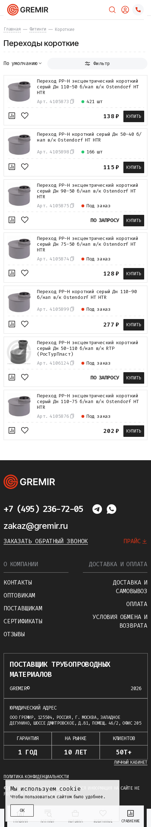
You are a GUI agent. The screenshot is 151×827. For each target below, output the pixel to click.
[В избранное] (24, 115)
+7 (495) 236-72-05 (43, 509)
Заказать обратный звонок (46, 541)
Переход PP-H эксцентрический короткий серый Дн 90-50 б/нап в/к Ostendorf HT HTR (87, 191)
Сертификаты (23, 621)
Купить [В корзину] (133, 116)
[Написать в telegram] (97, 509)
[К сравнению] (11, 115)
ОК (22, 810)
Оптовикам (19, 595)
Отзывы (14, 634)
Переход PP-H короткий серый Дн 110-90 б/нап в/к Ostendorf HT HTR (87, 294)
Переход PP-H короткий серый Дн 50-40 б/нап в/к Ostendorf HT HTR (89, 137)
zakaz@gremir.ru (36, 526)
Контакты (18, 582)
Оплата (136, 604)
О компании (21, 564)
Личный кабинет (130, 762)
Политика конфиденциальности (36, 777)
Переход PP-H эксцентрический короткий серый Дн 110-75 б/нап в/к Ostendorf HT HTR (88, 401)
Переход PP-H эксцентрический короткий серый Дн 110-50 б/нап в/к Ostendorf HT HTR (88, 87)
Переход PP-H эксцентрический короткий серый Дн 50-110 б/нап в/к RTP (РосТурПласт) (87, 348)
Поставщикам (23, 608)
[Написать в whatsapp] (111, 509)
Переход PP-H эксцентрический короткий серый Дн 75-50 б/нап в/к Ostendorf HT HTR (87, 244)
